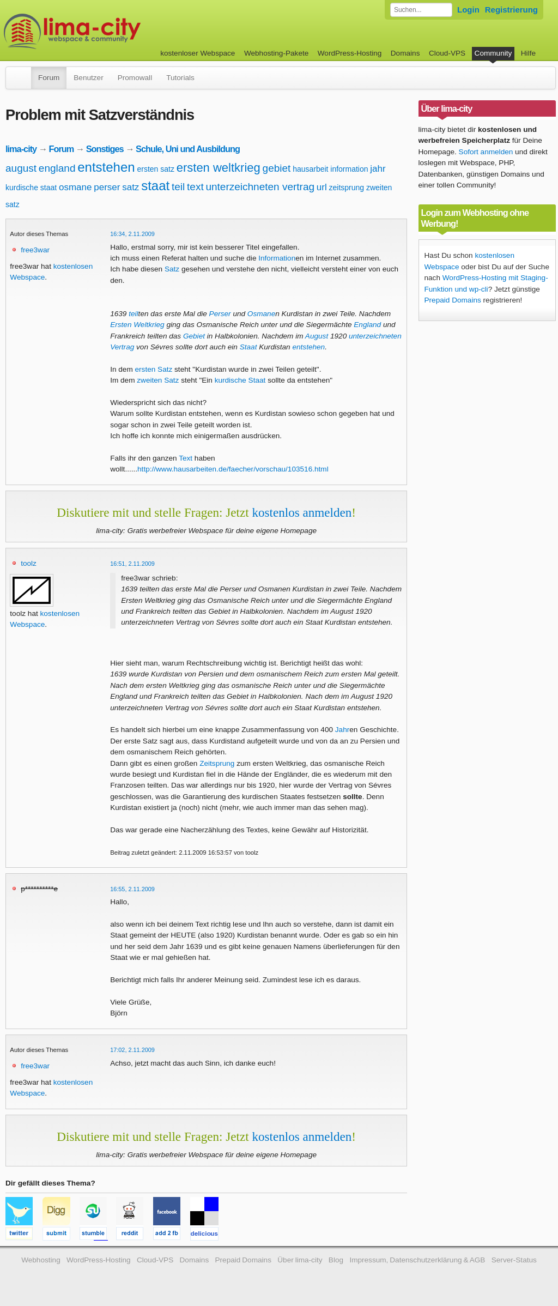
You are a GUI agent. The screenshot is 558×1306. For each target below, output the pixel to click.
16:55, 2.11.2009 (132, 889)
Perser (220, 314)
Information (276, 258)
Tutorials (180, 78)
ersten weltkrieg (218, 167)
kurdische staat (31, 187)
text (195, 186)
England (367, 325)
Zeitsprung (216, 763)
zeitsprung (347, 187)
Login (468, 9)
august (21, 168)
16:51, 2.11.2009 (132, 563)
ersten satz (155, 169)
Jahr (342, 729)
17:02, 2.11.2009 (132, 1050)
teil (178, 186)
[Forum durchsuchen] (421, 10)
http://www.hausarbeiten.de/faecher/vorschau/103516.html (233, 469)
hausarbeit (310, 169)
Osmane (261, 314)
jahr (377, 169)
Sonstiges (105, 149)
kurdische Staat (240, 380)
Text (185, 458)
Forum (48, 78)
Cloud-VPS (447, 53)
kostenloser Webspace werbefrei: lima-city (113, 31)
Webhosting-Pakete (276, 53)
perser (107, 187)
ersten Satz (154, 369)
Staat (248, 347)
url (322, 187)
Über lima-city (299, 1260)
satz (130, 187)
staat (155, 185)
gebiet (277, 168)
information (349, 169)
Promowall (135, 78)
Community (493, 53)
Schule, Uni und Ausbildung (188, 149)
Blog (336, 1260)
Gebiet (194, 336)
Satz (172, 269)
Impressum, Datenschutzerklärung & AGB (417, 1260)
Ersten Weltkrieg (137, 325)
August (316, 336)
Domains (405, 53)
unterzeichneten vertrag (259, 186)
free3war (35, 250)
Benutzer (88, 78)
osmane (75, 187)
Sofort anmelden (486, 152)
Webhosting (40, 1260)
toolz (29, 563)
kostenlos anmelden (301, 512)
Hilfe (528, 53)
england (57, 168)
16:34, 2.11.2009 (132, 234)
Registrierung (511, 9)
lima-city (21, 149)
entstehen (106, 167)
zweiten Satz (158, 380)
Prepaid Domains (452, 300)
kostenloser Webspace (197, 53)
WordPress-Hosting (350, 53)
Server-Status (514, 1260)
